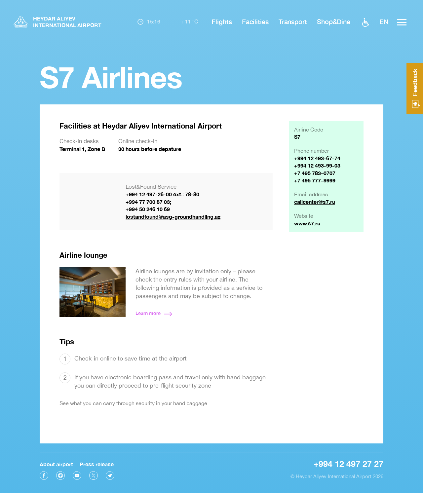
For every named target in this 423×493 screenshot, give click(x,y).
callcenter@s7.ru (314, 202)
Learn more (148, 313)
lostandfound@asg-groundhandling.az (173, 216)
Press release (97, 462)
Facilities (255, 21)
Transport (293, 21)
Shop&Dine (333, 21)
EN (383, 21)
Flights (222, 21)
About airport (56, 462)
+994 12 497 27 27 (348, 462)
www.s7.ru (307, 223)
